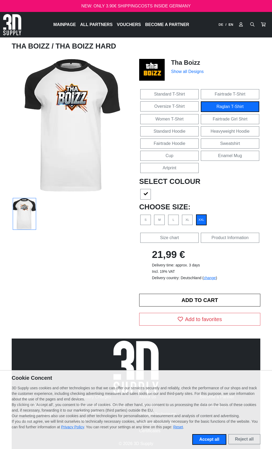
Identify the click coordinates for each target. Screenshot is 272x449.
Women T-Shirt (169, 119)
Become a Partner (167, 24)
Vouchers (129, 24)
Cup (169, 155)
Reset (178, 427)
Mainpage (64, 24)
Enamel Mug (230, 155)
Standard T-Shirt (169, 94)
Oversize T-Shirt (169, 106)
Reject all (244, 439)
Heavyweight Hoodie (230, 131)
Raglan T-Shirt (230, 106)
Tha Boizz (32, 46)
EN (230, 25)
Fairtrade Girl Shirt (230, 119)
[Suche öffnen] (252, 24)
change (210, 278)
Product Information (230, 237)
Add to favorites (200, 319)
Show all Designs (187, 71)
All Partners (96, 24)
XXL (201, 219)
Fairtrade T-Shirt (230, 94)
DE (221, 25)
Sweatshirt (230, 143)
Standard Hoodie (169, 131)
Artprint (169, 168)
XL (187, 219)
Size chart (169, 237)
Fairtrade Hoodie (169, 143)
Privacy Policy (72, 427)
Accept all (209, 439)
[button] (263, 24)
